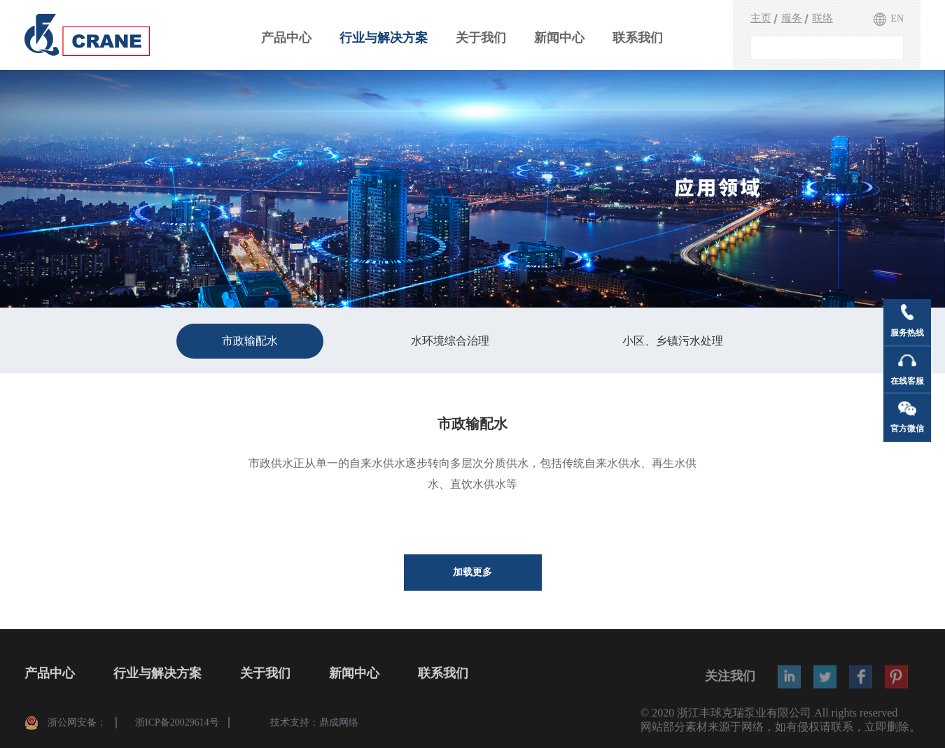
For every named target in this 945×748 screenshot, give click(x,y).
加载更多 (472, 572)
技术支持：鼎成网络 (314, 726)
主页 (760, 18)
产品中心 (286, 38)
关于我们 (481, 38)
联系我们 (637, 38)
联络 (822, 18)
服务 (791, 18)
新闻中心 (559, 38)
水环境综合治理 (450, 341)
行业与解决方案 (384, 38)
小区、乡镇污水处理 (672, 341)
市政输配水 (250, 341)
